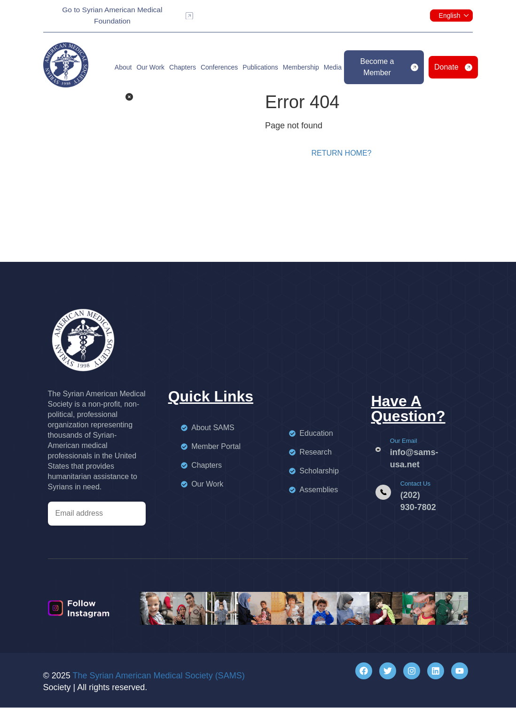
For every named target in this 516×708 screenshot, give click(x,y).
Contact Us (415, 484)
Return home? (341, 153)
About (123, 68)
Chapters (182, 68)
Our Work (150, 68)
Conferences (219, 68)
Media (333, 68)
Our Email (403, 441)
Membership (301, 68)
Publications (260, 68)
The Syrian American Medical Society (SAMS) (159, 676)
